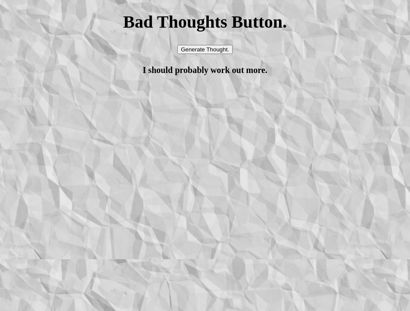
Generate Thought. (205, 49)
